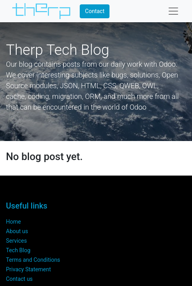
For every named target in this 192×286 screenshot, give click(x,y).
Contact (94, 11)
